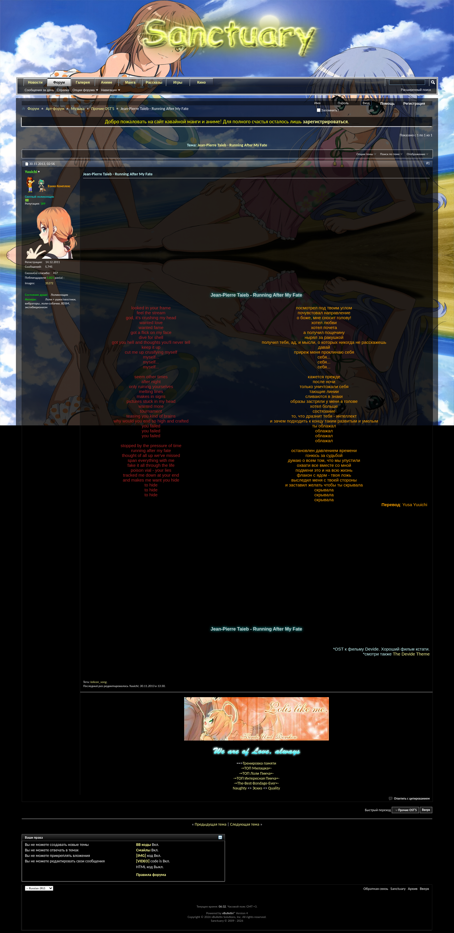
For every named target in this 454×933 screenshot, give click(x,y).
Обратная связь (375, 888)
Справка (63, 90)
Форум (59, 82)
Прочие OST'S (102, 108)
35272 (49, 283)
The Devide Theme (411, 653)
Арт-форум (55, 108)
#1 (428, 163)
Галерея (83, 82)
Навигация (109, 90)
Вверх (426, 810)
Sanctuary (397, 888)
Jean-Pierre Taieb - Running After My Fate (232, 145)
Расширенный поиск (416, 89)
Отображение (416, 154)
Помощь (387, 104)
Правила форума (151, 874)
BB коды (143, 844)
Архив (413, 888)
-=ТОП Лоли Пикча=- (256, 773)
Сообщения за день (39, 90)
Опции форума (83, 90)
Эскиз (257, 788)
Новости (35, 82)
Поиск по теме (390, 154)
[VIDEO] (142, 861)
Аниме (106, 82)
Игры (177, 82)
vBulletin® (228, 913)
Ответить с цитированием (409, 798)
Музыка (78, 108)
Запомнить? (328, 110)
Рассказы (154, 82)
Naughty (240, 788)
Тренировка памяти (259, 763)
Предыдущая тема (210, 824)
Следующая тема (244, 824)
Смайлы (143, 850)
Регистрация (414, 104)
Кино (201, 82)
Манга (130, 82)
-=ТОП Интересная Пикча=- (256, 778)
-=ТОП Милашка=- (256, 768)
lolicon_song (98, 682)
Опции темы (364, 154)
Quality (274, 788)
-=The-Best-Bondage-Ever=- (256, 783)
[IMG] (141, 855)
